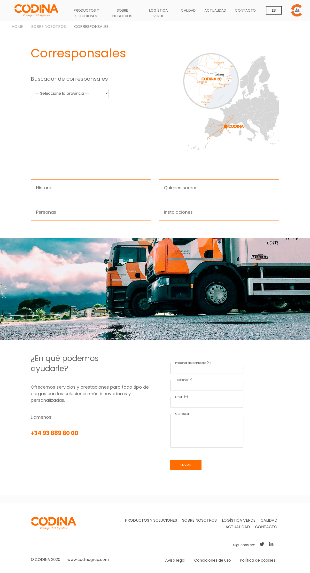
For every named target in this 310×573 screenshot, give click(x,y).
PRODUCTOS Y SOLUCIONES (86, 13)
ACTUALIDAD (215, 10)
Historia (44, 188)
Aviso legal (175, 560)
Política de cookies (257, 560)
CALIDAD (188, 10)
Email (181, 397)
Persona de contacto (193, 363)
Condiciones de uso (212, 560)
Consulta (182, 414)
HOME (17, 26)
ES (274, 10)
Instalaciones (178, 212)
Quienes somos (181, 188)
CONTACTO (245, 10)
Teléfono (183, 380)
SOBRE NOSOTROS (122, 13)
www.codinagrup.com (88, 559)
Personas (46, 212)
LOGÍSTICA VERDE (158, 13)
